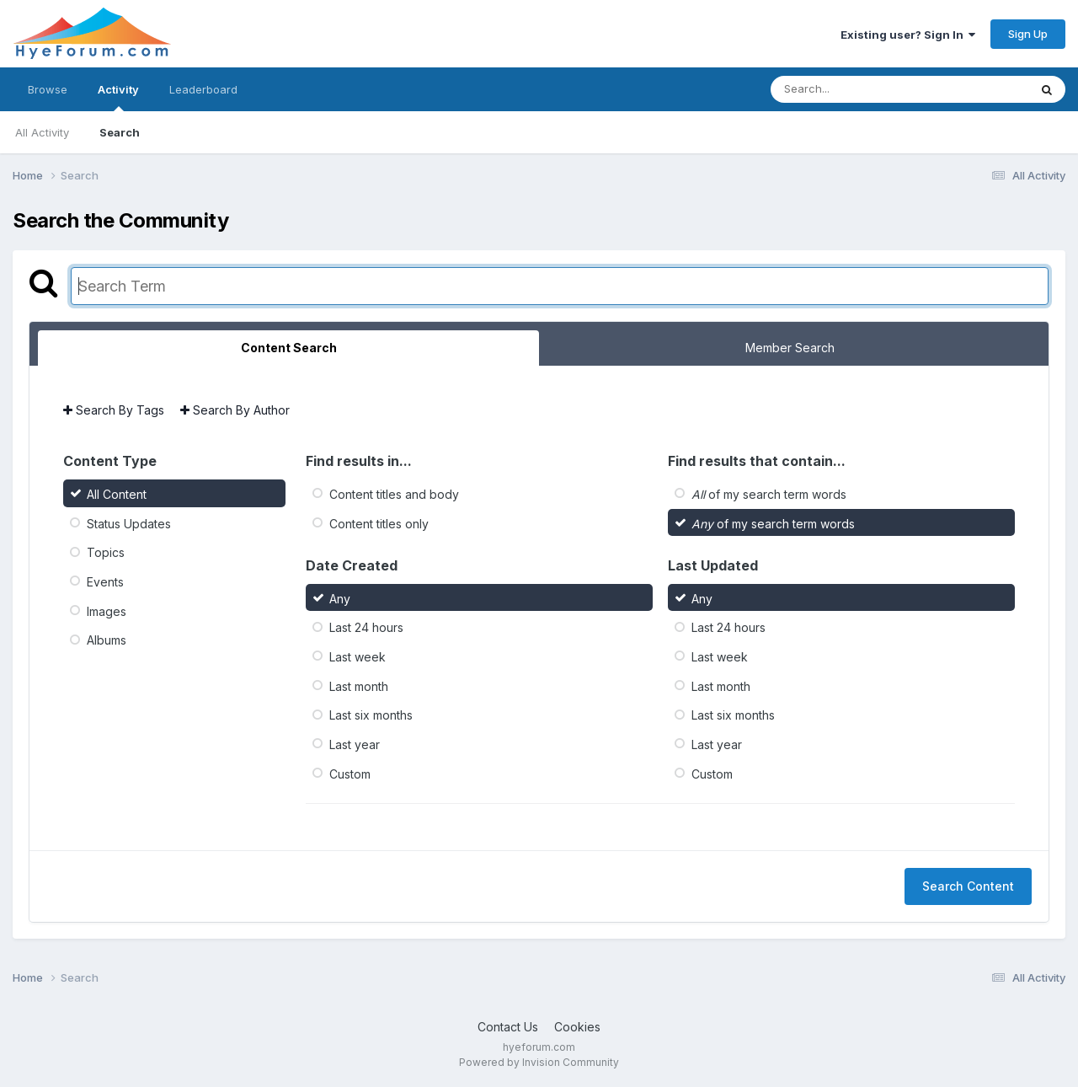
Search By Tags (113, 410)
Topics (106, 552)
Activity (118, 97)
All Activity (42, 132)
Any (339, 598)
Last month (358, 685)
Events (105, 582)
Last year (354, 744)
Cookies (577, 1027)
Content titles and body (394, 494)
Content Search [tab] (289, 347)
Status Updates (129, 523)
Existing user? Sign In (908, 34)
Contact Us (508, 1027)
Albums (106, 640)
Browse (47, 89)
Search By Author (235, 410)
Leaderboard (203, 89)
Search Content (968, 886)
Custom (350, 773)
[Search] (854, 89)
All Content (117, 494)
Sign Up (1028, 33)
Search (119, 132)
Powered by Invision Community (539, 1062)
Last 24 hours (366, 627)
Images (106, 610)
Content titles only (379, 523)
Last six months (371, 715)
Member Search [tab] (790, 347)
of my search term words (768, 494)
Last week (357, 657)
